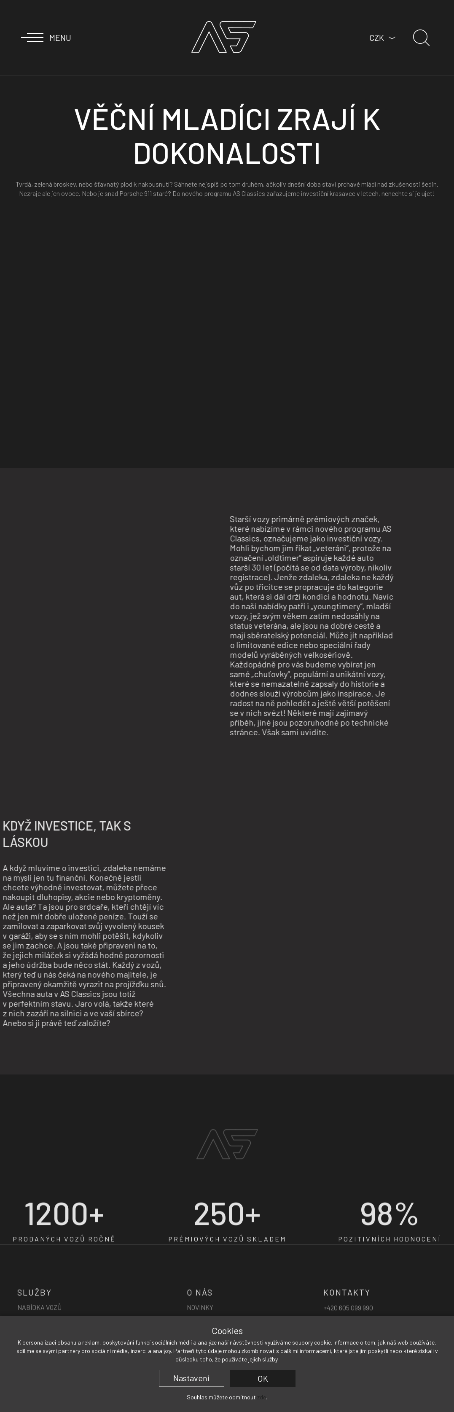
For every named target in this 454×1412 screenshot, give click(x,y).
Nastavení (191, 1378)
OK (263, 1378)
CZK (376, 37)
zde (261, 1397)
